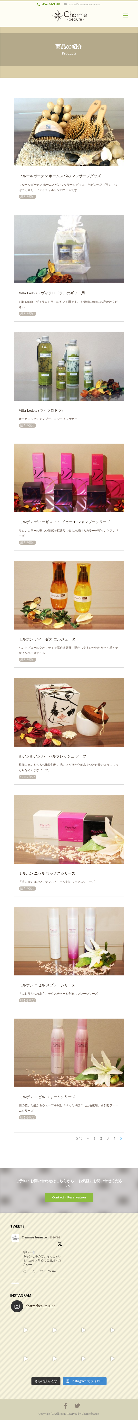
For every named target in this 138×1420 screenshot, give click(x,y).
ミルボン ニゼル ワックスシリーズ (47, 873)
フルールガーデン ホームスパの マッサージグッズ (60, 176)
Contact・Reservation (69, 1197)
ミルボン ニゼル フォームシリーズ (47, 1097)
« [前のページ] (88, 1138)
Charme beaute (34, 1237)
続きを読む (27, 196)
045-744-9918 (50, 4)
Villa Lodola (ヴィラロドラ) (41, 410)
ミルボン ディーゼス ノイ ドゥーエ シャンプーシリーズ (64, 522)
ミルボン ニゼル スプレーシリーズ (47, 985)
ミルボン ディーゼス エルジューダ (47, 639)
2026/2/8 (55, 1237)
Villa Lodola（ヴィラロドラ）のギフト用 (52, 293)
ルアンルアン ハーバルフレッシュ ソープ (53, 756)
